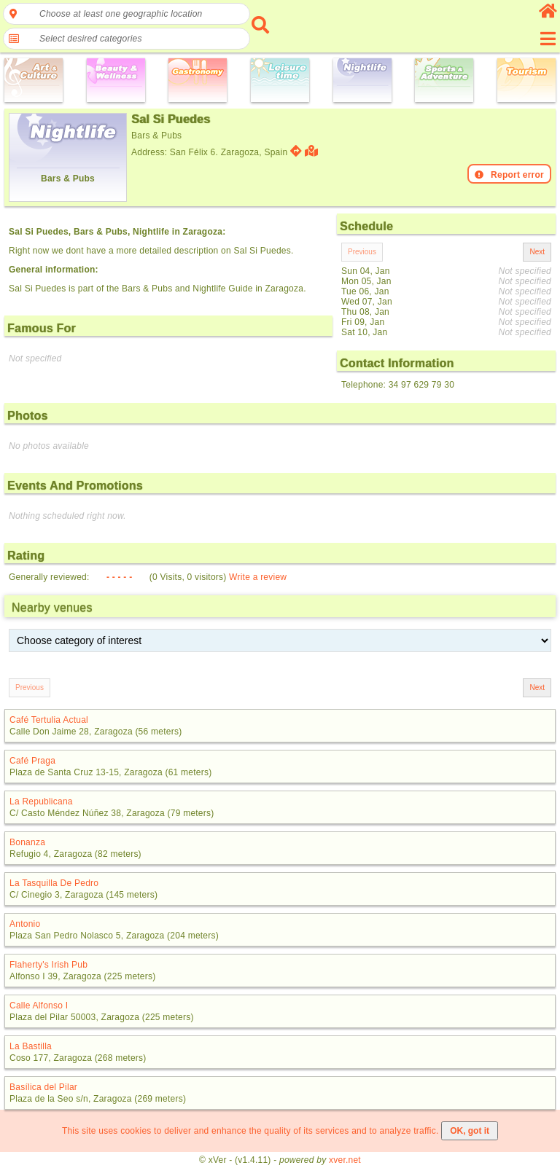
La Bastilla (30, 1046)
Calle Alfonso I (38, 1005)
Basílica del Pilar (43, 1087)
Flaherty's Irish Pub (48, 965)
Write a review (258, 577)
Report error (509, 175)
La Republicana (41, 801)
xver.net (345, 1160)
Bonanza (27, 842)
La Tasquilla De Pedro (53, 883)
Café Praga (32, 761)
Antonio (24, 924)
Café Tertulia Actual (48, 720)
